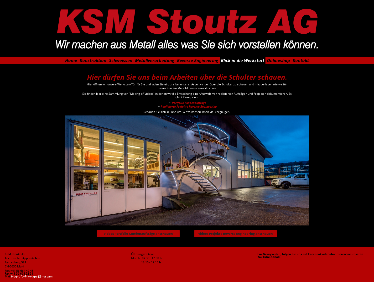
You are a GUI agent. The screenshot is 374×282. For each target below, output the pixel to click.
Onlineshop (278, 60)
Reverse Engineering (197, 60)
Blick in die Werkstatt (242, 60)
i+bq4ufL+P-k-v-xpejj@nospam (31, 276)
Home (71, 60)
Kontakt (301, 60)
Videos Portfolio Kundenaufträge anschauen (138, 233)
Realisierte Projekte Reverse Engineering (187, 106)
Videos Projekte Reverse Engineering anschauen (235, 233)
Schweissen (120, 60)
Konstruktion (93, 60)
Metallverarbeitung (154, 60)
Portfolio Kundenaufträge (186, 103)
